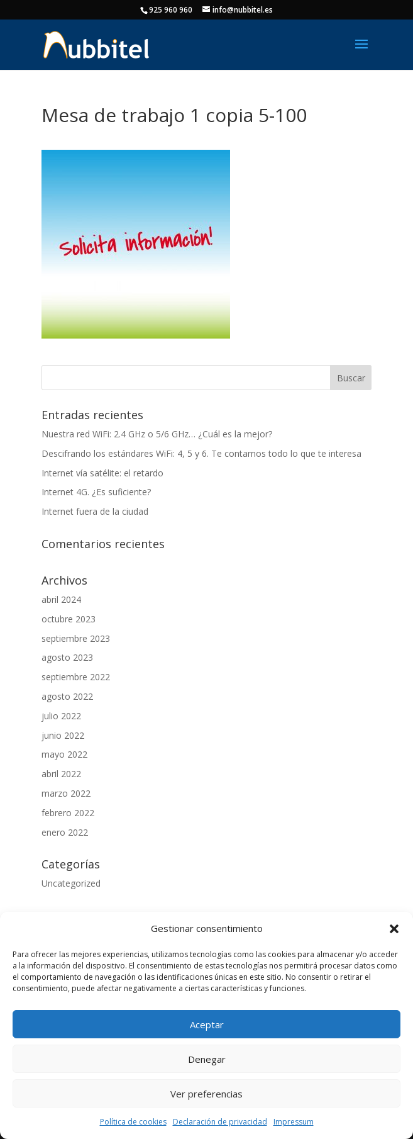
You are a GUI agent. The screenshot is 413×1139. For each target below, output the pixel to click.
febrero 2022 (67, 813)
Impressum (293, 1121)
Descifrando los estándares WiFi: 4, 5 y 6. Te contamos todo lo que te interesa (201, 453)
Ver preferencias (206, 1093)
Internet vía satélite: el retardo (102, 473)
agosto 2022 (67, 696)
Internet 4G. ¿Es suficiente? (96, 492)
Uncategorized (71, 883)
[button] (394, 929)
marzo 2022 (66, 793)
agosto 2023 (67, 657)
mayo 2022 (64, 754)
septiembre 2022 (75, 677)
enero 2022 (64, 832)
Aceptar (207, 1024)
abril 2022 (61, 774)
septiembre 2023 (75, 638)
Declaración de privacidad (220, 1121)
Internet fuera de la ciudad (94, 511)
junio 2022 (62, 735)
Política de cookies (133, 1121)
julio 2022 (61, 716)
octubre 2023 (68, 619)
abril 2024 (61, 599)
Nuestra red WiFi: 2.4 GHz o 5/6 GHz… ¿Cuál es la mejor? (156, 434)
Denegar (207, 1059)
